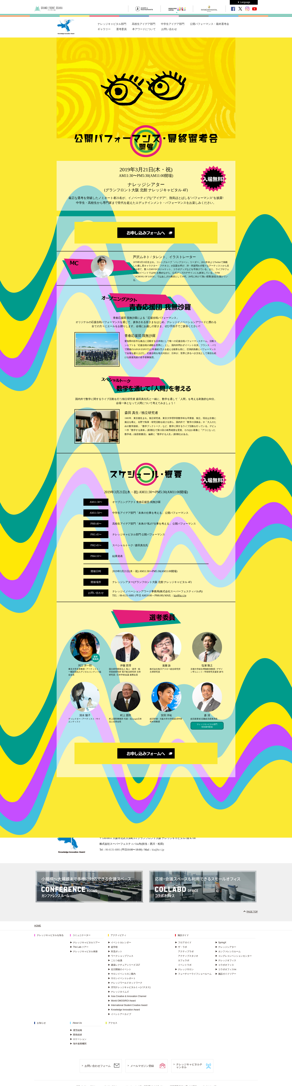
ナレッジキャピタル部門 (112, 24)
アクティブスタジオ (188, 956)
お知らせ (41, 1023)
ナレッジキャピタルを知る (50, 935)
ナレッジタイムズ (118, 991)
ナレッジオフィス (225, 960)
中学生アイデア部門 (172, 24)
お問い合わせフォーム (98, 1066)
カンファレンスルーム (228, 951)
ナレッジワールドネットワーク (125, 983)
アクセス (112, 1023)
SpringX (220, 942)
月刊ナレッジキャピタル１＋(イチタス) (129, 987)
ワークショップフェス (120, 956)
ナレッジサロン (184, 969)
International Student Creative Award (127, 1005)
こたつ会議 (115, 960)
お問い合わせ (169, 29)
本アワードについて (144, 29)
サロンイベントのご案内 (122, 974)
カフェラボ (183, 960)
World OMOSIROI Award (122, 1000)
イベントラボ (184, 965)
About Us (77, 1023)
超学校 (113, 947)
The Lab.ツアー (79, 947)
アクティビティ (118, 935)
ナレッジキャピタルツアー (85, 942)
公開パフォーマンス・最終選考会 (209, 24)
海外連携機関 (78, 1043)
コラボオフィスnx (225, 969)
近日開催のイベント (119, 969)
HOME (37, 925)
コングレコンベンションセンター (233, 956)
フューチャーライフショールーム (193, 974)
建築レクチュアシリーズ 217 (124, 965)
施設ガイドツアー (225, 974)
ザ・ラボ (181, 947)
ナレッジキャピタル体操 (84, 951)
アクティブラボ (186, 951)
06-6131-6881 (112, 849)
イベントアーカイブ (119, 1014)
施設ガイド (183, 935)
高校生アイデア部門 (143, 24)
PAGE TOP (252, 911)
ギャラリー (104, 29)
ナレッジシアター (225, 947)
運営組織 (76, 1030)
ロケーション (78, 1039)
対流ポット (115, 951)
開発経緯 (76, 1034)
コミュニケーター (82, 935)
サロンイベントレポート (122, 978)
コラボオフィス (224, 965)
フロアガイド (183, 942)
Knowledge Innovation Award (124, 1009)
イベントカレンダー (119, 942)
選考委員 (121, 29)
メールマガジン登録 (142, 1066)
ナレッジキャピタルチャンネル (189, 1065)
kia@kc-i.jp (158, 849)
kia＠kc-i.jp (180, 595)
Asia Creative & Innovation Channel (127, 996)
